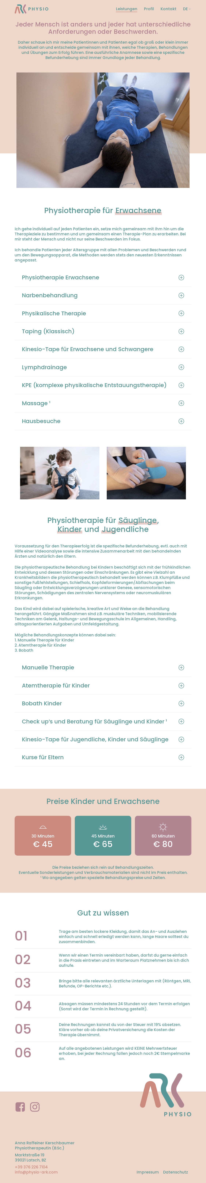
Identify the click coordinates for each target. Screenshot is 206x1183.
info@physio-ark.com (36, 1172)
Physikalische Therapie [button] (103, 313)
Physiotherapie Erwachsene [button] (103, 277)
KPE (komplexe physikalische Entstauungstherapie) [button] (103, 385)
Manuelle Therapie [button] (103, 667)
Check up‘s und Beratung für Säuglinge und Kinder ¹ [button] (103, 721)
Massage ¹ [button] (103, 403)
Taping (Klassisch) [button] (103, 331)
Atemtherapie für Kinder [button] (103, 685)
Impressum (148, 1172)
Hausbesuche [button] (103, 421)
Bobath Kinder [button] (103, 703)
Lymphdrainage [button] (103, 367)
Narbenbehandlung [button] (103, 295)
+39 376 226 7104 (31, 1167)
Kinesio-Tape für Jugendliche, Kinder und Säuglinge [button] (103, 739)
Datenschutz (175, 1172)
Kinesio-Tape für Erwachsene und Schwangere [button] (103, 349)
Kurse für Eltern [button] (103, 757)
